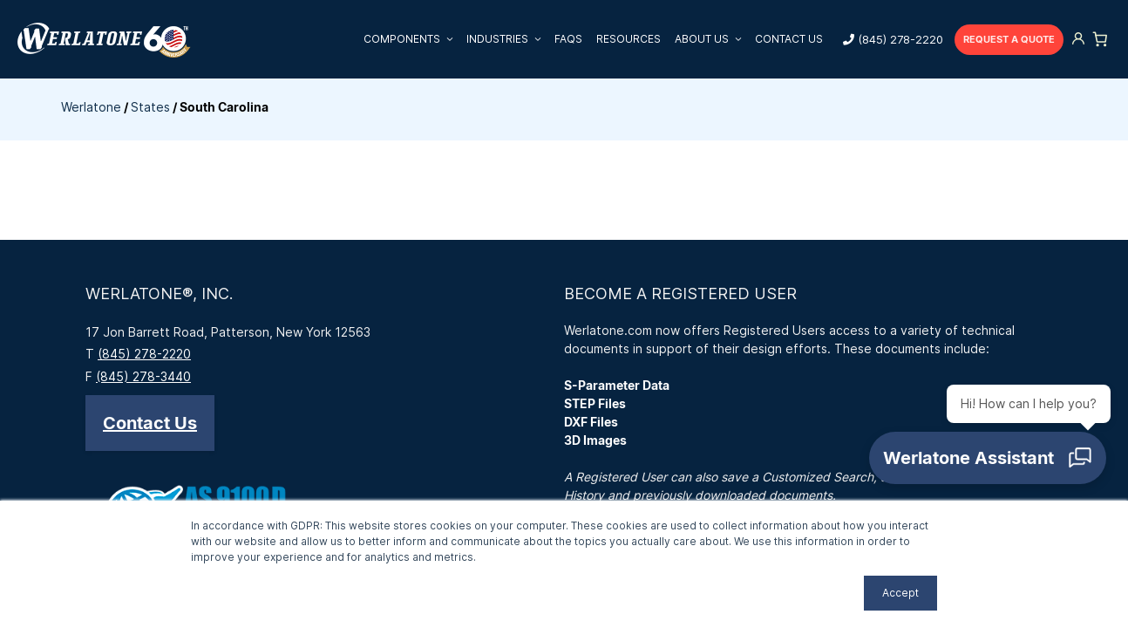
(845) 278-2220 (900, 39)
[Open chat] (992, 462)
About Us (711, 39)
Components (411, 39)
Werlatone (91, 106)
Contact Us (789, 38)
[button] (149, 423)
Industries (506, 39)
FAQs (568, 38)
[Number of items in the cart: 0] (1100, 39)
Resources (628, 38)
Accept (900, 592)
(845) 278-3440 (143, 376)
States (150, 106)
